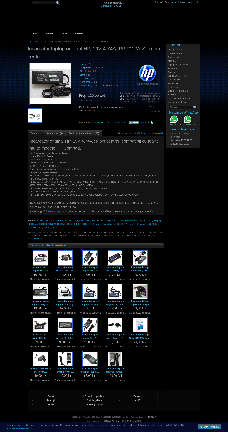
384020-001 (90, 224)
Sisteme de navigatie (178, 91)
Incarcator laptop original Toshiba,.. (90, 370)
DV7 (140, 220)
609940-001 (58, 220)
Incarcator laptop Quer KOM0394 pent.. (140, 336)
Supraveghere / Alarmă (179, 98)
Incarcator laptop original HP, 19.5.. (140, 269)
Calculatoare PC (175, 53)
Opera (138, 421)
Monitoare (172, 61)
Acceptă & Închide (209, 427)
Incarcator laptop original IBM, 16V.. (115, 269)
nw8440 (134, 224)
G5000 (31, 224)
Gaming (171, 72)
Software (172, 94)
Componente (174, 57)
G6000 (45, 224)
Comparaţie (154, 111)
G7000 (127, 220)
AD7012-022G (71, 220)
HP (88, 64)
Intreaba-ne (52, 211)
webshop (174, 121)
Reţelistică (173, 87)
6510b (108, 220)
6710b (114, 220)
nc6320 (31, 227)
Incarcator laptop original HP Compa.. (140, 303)
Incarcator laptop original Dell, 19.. (90, 269)
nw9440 (100, 224)
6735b (101, 220)
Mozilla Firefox (110, 421)
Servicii (64, 34)
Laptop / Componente (178, 64)
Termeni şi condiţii (94, 404)
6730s (121, 220)
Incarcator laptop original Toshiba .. (65, 336)
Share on (147, 122)
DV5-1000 (54, 224)
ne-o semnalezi (35, 238)
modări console (187, 121)
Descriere (35, 133)
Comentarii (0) (55, 133)
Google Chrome (125, 421)
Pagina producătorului (147, 84)
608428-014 (84, 220)
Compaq (157, 220)
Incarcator (143, 224)
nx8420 (53, 227)
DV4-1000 (147, 220)
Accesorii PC (174, 83)
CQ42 (74, 224)
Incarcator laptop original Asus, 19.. (65, 269)
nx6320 (40, 220)
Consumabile (174, 79)
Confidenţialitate (94, 400)
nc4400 (116, 224)
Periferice (172, 68)
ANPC (137, 400)
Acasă (34, 34)
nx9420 (94, 220)
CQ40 (81, 224)
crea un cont (192, 2)
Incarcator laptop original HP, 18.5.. (40, 269)
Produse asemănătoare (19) (84, 133)
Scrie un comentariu (115, 122)
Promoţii (49, 34)
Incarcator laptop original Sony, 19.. (41, 303)
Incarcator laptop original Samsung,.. (65, 303)
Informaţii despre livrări (94, 396)
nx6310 (48, 220)
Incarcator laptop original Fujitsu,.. (40, 336)
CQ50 (62, 224)
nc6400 (46, 227)
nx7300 (38, 224)
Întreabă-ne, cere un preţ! (151, 133)
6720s (134, 220)
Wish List (153, 107)
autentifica (176, 2)
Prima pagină (34, 41)
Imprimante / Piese (177, 76)
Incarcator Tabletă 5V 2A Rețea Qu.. (40, 370)
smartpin (108, 224)
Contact (79, 34)
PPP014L (125, 224)
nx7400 (38, 227)
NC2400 (152, 224)
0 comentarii (97, 122)
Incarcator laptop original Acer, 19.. (65, 370)
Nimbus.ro (152, 417)
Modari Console (175, 49)
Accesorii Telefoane (177, 102)
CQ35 (68, 224)
